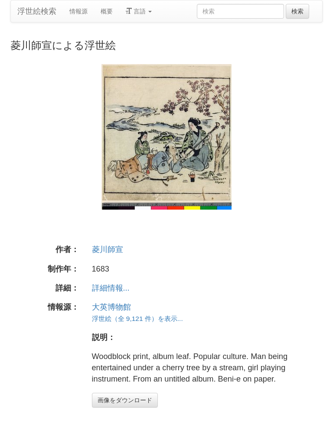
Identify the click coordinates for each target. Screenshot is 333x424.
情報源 (78, 11)
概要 (107, 11)
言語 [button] (139, 11)
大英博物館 (111, 307)
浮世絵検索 (36, 11)
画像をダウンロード (125, 400)
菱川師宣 (107, 249)
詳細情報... (111, 288)
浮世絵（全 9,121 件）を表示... (137, 318)
